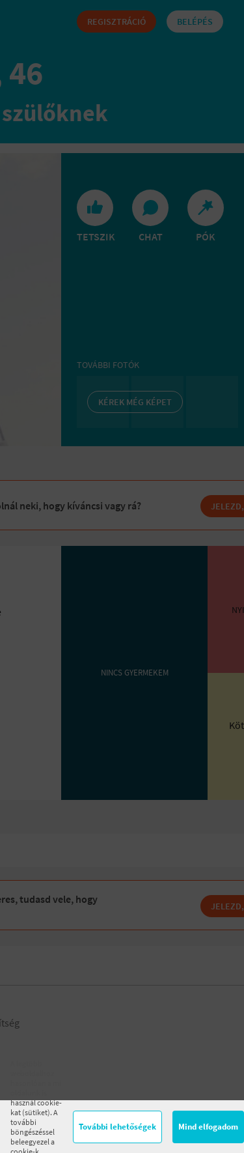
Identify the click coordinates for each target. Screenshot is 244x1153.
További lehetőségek (117, 1126)
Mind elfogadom (208, 1126)
